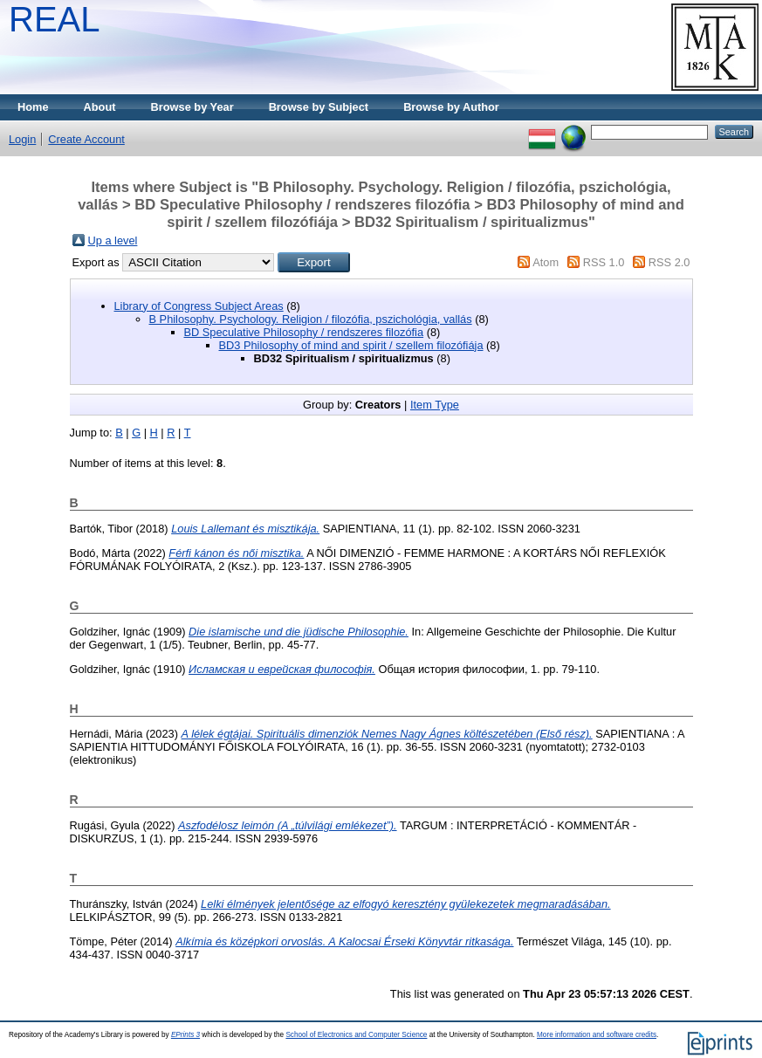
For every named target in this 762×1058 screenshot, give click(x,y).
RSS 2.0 (669, 262)
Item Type (434, 404)
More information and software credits (596, 1035)
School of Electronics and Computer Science (356, 1035)
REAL (54, 19)
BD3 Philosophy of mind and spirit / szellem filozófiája (351, 345)
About (100, 106)
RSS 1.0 (604, 262)
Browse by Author (451, 106)
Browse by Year (192, 106)
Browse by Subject (319, 106)
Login (22, 139)
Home (33, 106)
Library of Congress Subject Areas (199, 306)
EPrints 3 (185, 1035)
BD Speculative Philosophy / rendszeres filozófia (304, 332)
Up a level (113, 240)
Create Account (86, 139)
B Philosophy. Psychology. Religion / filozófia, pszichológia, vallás (310, 319)
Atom (545, 262)
